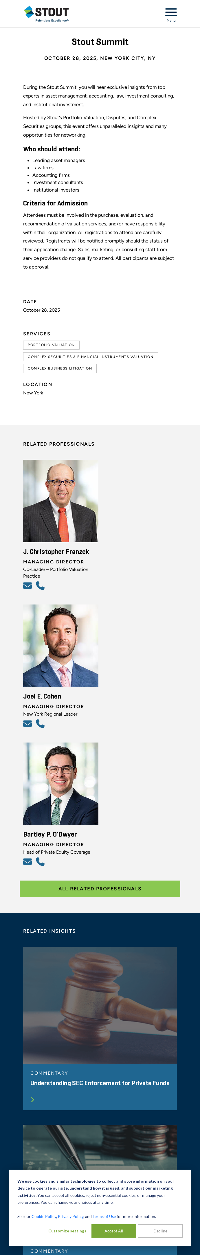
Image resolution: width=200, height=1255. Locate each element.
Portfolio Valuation (51, 345)
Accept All (113, 1230)
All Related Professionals (100, 889)
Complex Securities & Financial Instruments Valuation (90, 357)
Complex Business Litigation (60, 368)
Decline (160, 1230)
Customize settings (67, 1230)
